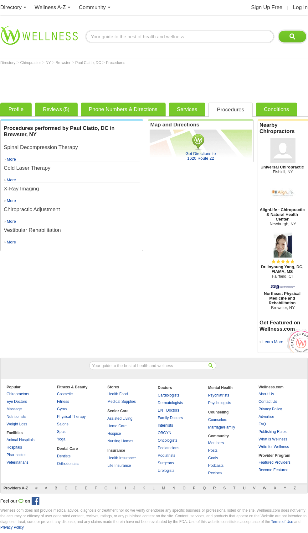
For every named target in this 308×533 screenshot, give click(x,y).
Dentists (63, 456)
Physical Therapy (71, 416)
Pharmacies (16, 455)
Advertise (266, 416)
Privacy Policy (270, 409)
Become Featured (273, 470)
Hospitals (14, 447)
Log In (300, 7)
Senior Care (117, 411)
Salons (63, 424)
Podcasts (215, 465)
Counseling (218, 412)
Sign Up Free (266, 7)
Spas (61, 431)
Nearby (282, 128)
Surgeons (166, 463)
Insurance (116, 450)
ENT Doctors (168, 410)
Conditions (276, 109)
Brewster (64, 63)
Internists (165, 425)
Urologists (166, 470)
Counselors (217, 420)
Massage (14, 409)
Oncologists (167, 440)
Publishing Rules (272, 431)
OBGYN (164, 433)
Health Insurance (121, 458)
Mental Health (220, 388)
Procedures (115, 63)
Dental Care (67, 448)
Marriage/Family (221, 427)
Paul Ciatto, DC (88, 63)
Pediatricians (168, 448)
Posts (213, 450)
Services (187, 109)
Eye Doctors (17, 401)
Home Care (116, 426)
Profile (15, 109)
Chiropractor (31, 63)
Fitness (63, 401)
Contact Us (268, 401)
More (11, 242)
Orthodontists (68, 463)
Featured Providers (274, 462)
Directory (11, 7)
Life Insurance (119, 465)
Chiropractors (18, 394)
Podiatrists (166, 455)
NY (49, 63)
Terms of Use (282, 522)
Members (216, 443)
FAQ (262, 424)
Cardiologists (168, 395)
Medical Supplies (121, 401)
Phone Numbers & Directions (123, 109)
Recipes (215, 473)
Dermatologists (170, 403)
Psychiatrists (218, 395)
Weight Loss (17, 424)
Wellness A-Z (50, 7)
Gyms (62, 409)
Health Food (117, 394)
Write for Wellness (274, 447)
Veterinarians (17, 462)
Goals (213, 458)
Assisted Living (119, 418)
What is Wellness (273, 439)
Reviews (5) (56, 109)
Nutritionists (16, 416)
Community (92, 7)
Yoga (61, 439)
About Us (266, 394)
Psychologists (219, 403)
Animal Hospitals (20, 440)
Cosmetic (65, 394)
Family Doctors (170, 418)
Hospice (114, 433)
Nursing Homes (120, 441)
